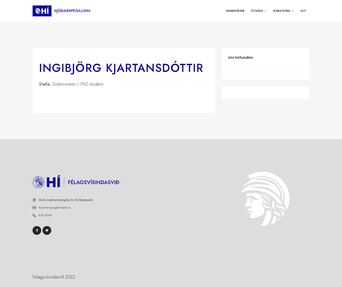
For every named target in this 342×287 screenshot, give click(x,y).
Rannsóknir (235, 11)
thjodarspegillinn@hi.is (54, 208)
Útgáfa (259, 11)
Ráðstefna (283, 11)
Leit (303, 11)
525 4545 (45, 215)
